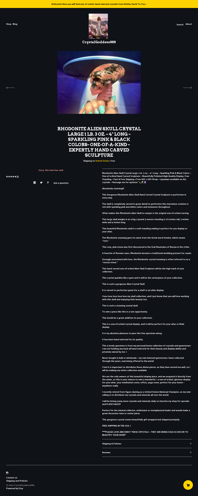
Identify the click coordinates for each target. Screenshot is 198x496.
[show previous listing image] (13, 87)
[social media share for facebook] (35, 182)
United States (102, 161)
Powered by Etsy (14, 488)
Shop (8, 24)
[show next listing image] (185, 87)
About (189, 24)
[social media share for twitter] (41, 182)
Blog (15, 24)
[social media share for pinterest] (48, 182)
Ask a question (60, 182)
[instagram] (7, 473)
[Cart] (188, 485)
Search (180, 24)
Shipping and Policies (17, 481)
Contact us (11, 477)
